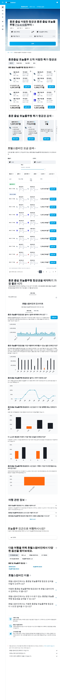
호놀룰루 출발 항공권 (14, 569)
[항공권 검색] (3, 7)
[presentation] (33, 25)
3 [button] (46, 272)
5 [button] (53, 272)
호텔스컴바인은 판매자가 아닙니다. (33, 651)
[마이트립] (3, 21)
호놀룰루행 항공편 (37, 566)
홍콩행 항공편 (12, 566)
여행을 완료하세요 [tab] (33, 555)
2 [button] (43, 272)
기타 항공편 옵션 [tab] (14, 555)
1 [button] (40, 272)
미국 (11, 52)
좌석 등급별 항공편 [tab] (14, 558)
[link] (15, 138)
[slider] (45, 169)
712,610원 (21, 24)
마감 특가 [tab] (27, 63)
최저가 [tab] (11, 63)
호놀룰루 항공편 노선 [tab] (27, 558)
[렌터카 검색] (3, 13)
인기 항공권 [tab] (44, 555)
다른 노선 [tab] (23, 555)
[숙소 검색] (3, 10)
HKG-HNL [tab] (32, 293)
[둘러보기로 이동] (3, 17)
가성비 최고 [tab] (19, 63)
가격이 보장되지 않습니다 (49, 645)
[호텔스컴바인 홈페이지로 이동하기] (10, 2)
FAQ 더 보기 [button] (33, 519)
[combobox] (27, 28)
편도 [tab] (34, 63)
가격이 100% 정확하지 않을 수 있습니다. (33, 656)
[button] (2, 2)
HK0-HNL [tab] (29, 310)
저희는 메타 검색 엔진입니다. (33, 653)
